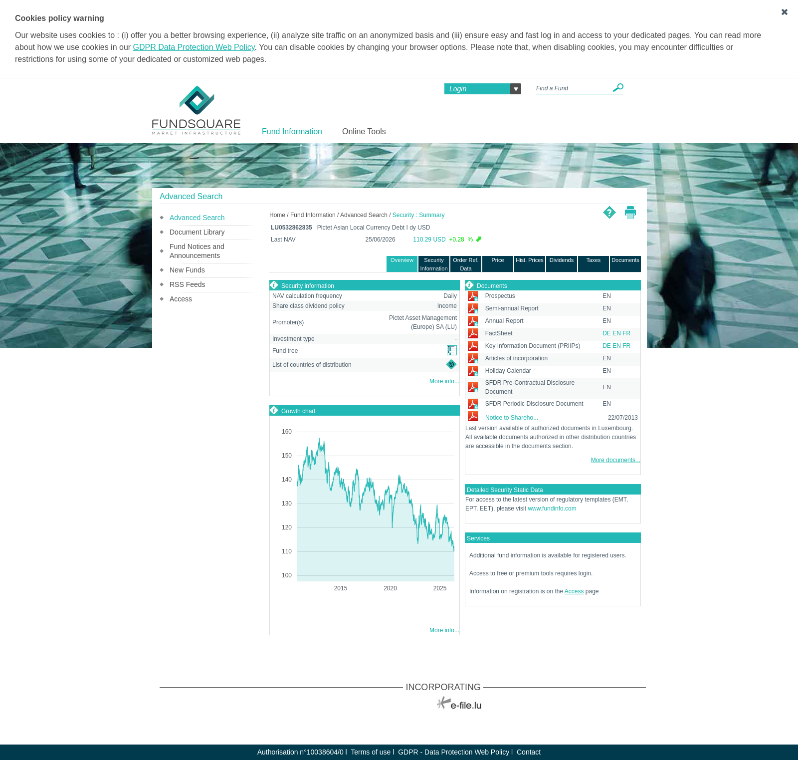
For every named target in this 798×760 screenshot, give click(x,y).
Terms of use (371, 752)
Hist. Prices (530, 260)
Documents (625, 260)
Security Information (433, 264)
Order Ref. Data (465, 264)
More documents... (615, 460)
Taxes (594, 260)
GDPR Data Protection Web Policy (194, 47)
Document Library (197, 232)
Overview (402, 260)
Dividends (562, 260)
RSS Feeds (187, 284)
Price (497, 260)
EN (616, 333)
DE (606, 333)
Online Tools (364, 131)
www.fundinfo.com (552, 508)
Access (181, 299)
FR (626, 333)
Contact (529, 752)
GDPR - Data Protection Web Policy (453, 752)
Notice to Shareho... (511, 417)
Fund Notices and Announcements (197, 251)
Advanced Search (197, 218)
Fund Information (292, 131)
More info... (444, 381)
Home (277, 215)
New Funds (187, 270)
